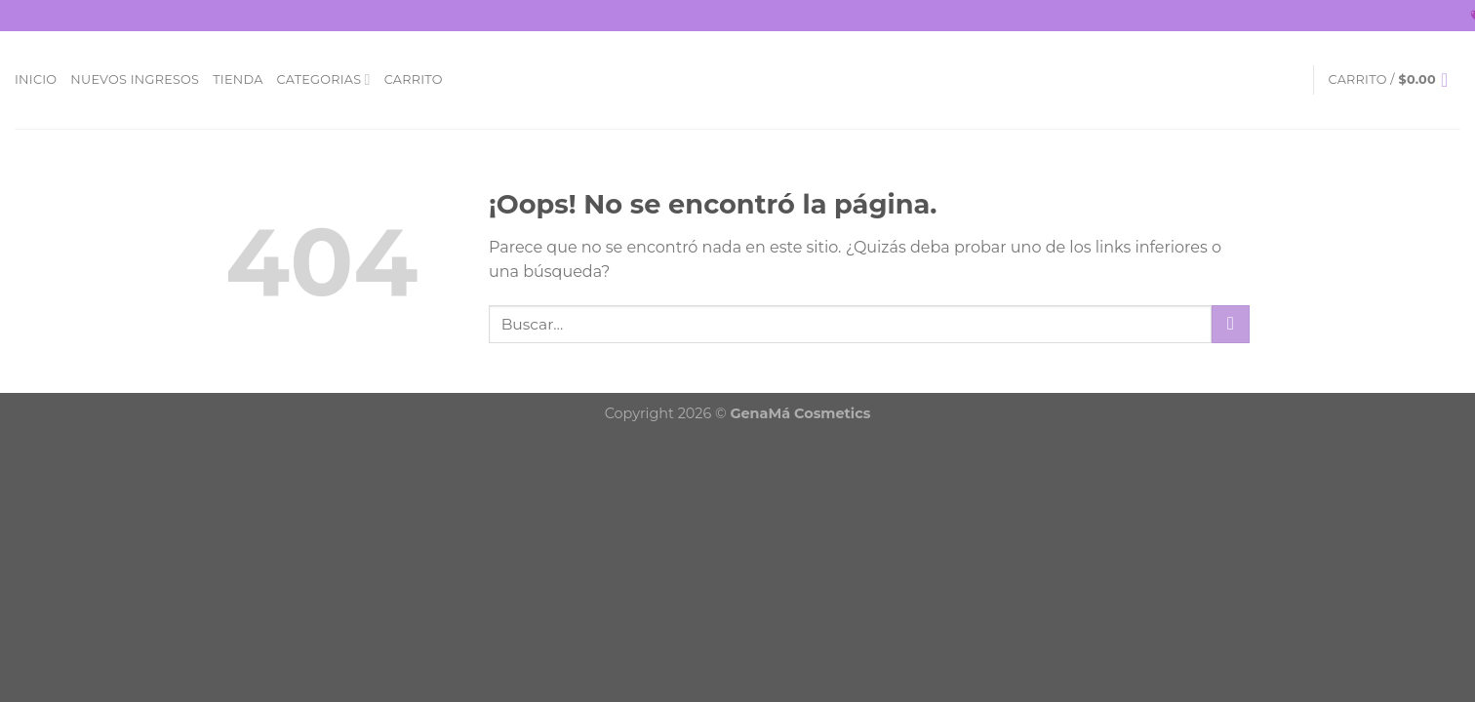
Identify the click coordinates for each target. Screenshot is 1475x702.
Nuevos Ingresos (134, 79)
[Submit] (1231, 324)
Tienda (237, 79)
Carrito (413, 79)
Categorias (324, 79)
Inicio (36, 79)
